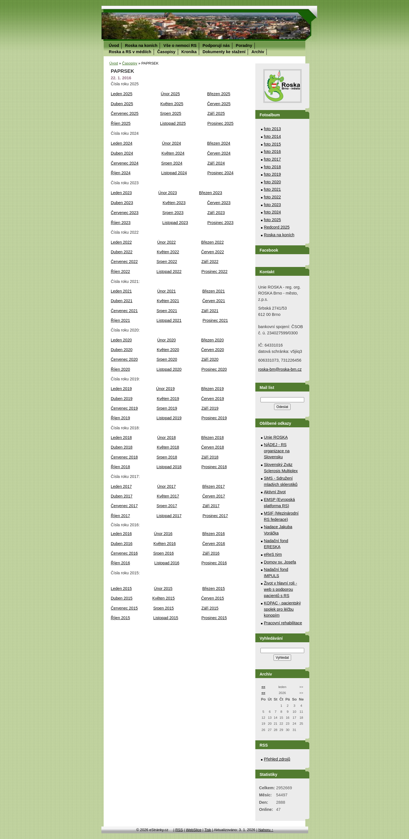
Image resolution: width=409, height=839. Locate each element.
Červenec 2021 (124, 310)
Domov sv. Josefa (280, 562)
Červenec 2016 (124, 553)
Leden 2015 (121, 588)
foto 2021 (272, 189)
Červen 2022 (212, 252)
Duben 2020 (121, 349)
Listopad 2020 (168, 369)
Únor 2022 (166, 242)
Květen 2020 (168, 349)
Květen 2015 (163, 598)
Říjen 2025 (121, 123)
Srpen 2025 (170, 113)
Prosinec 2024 (220, 173)
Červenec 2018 (124, 457)
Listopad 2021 (168, 320)
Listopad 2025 (173, 123)
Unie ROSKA (276, 437)
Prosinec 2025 (220, 123)
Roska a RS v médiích (130, 51)
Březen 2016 (213, 533)
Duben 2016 (121, 543)
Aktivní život (275, 492)
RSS (179, 830)
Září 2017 (211, 506)
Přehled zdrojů (277, 759)
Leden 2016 (121, 533)
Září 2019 (209, 408)
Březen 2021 (213, 291)
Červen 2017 (213, 496)
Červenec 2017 (124, 506)
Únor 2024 (171, 143)
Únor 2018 (166, 437)
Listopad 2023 (175, 222)
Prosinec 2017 (215, 515)
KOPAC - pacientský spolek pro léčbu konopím (282, 609)
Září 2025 (216, 113)
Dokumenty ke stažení (224, 51)
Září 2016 (211, 553)
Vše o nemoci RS (180, 45)
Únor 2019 (165, 388)
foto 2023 (272, 204)
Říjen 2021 (120, 320)
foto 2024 (272, 212)
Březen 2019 (212, 388)
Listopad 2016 (166, 563)
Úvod (114, 45)
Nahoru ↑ (265, 830)
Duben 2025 (122, 103)
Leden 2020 (121, 340)
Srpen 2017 (166, 506)
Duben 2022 (121, 252)
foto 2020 (272, 182)
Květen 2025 (171, 103)
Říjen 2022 (120, 271)
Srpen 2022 (166, 261)
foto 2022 (272, 197)
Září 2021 (209, 310)
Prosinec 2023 (220, 222)
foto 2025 (272, 219)
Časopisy (166, 51)
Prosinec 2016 (214, 563)
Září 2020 (209, 359)
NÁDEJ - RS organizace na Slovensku (276, 450)
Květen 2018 (168, 447)
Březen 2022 (212, 242)
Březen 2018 (212, 437)
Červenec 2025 (125, 113)
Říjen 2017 (120, 515)
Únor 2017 (166, 486)
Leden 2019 (121, 388)
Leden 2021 (121, 291)
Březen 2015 (213, 588)
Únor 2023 (167, 192)
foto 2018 (272, 167)
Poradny (244, 45)
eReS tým (273, 554)
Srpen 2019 (166, 408)
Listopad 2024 (174, 173)
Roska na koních (141, 45)
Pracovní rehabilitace (283, 623)
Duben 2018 (121, 447)
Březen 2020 (212, 340)
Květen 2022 (168, 252)
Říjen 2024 (121, 173)
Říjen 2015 (120, 618)
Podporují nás (216, 45)
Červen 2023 (218, 202)
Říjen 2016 (120, 563)
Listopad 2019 (168, 418)
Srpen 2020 (166, 359)
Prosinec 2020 (214, 369)
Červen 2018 (212, 447)
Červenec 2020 (124, 359)
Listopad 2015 (165, 618)
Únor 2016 (163, 533)
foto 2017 (272, 159)
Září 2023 (216, 212)
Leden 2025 (121, 94)
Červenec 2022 (124, 261)
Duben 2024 (122, 153)
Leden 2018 (121, 437)
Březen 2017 (213, 486)
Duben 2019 (121, 398)
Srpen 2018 (166, 457)
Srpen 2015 (163, 608)
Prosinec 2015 (214, 618)
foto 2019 (272, 174)
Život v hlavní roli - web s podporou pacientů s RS (280, 589)
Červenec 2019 (124, 408)
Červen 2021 (213, 301)
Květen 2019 (168, 398)
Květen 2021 (168, 301)
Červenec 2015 (124, 608)
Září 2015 (209, 608)
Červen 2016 (213, 543)
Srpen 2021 (166, 310)
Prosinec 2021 (215, 320)
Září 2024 (216, 163)
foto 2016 (272, 151)
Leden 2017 (121, 486)
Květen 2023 (173, 202)
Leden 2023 (121, 192)
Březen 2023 (210, 192)
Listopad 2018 (168, 467)
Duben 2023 (122, 202)
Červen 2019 (212, 398)
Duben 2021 (121, 301)
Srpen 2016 (163, 553)
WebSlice (193, 830)
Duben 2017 (121, 496)
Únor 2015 (163, 588)
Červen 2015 (212, 598)
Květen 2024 (172, 153)
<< (263, 687)
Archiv (257, 51)
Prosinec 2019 (214, 418)
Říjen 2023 (121, 222)
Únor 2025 (170, 94)
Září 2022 (209, 261)
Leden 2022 (121, 242)
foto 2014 (272, 136)
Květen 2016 (164, 543)
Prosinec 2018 (214, 467)
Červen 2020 (212, 349)
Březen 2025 (218, 94)
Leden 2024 (121, 143)
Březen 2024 (218, 143)
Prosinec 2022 (214, 271)
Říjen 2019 (120, 418)
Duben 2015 (121, 598)
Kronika (189, 51)
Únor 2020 (166, 340)
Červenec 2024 (125, 163)
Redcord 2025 (276, 227)
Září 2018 (209, 457)
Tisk (207, 830)
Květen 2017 (168, 496)
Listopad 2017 (168, 515)
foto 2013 (272, 129)
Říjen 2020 (120, 369)
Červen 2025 (218, 103)
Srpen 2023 (172, 212)
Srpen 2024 (171, 163)
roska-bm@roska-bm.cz (280, 369)
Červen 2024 (218, 153)
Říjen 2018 (120, 467)
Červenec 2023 (125, 212)
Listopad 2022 (168, 271)
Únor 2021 (166, 291)
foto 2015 (272, 144)
